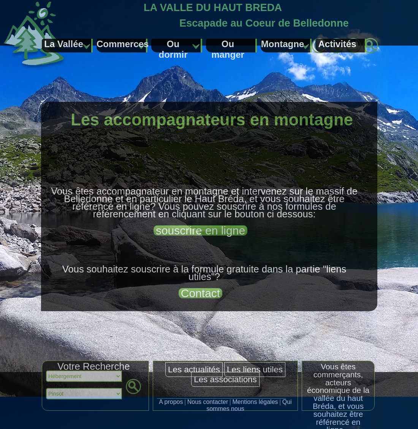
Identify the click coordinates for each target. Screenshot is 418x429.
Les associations (225, 379)
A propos (171, 402)
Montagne (282, 44)
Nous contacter (207, 402)
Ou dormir (172, 45)
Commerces (122, 44)
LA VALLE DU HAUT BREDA (213, 7)
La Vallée (63, 44)
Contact (200, 293)
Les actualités (194, 369)
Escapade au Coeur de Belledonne (264, 23)
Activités (337, 44)
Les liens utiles (255, 369)
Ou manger (227, 45)
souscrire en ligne (200, 230)
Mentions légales (255, 402)
